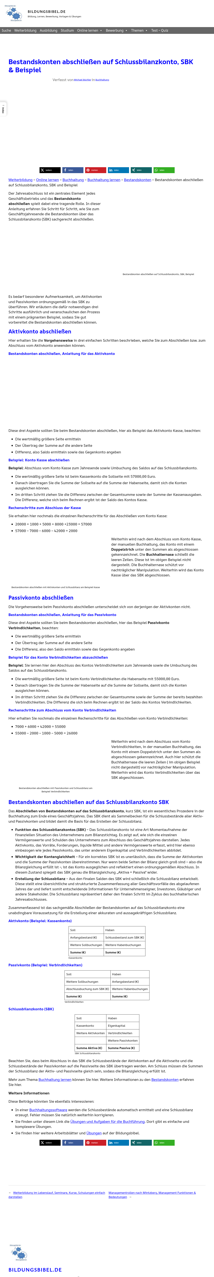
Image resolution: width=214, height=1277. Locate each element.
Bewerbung (117, 30)
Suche (6, 30)
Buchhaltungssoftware (48, 1109)
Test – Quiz (159, 30)
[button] (50, 170)
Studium (67, 30)
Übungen (94, 1133)
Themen (139, 30)
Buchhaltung (102, 79)
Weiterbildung (25, 30)
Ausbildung (48, 30)
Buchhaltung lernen (103, 179)
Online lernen (90, 30)
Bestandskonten (137, 179)
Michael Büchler (82, 79)
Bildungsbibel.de (47, 11)
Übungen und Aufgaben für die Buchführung (107, 1121)
